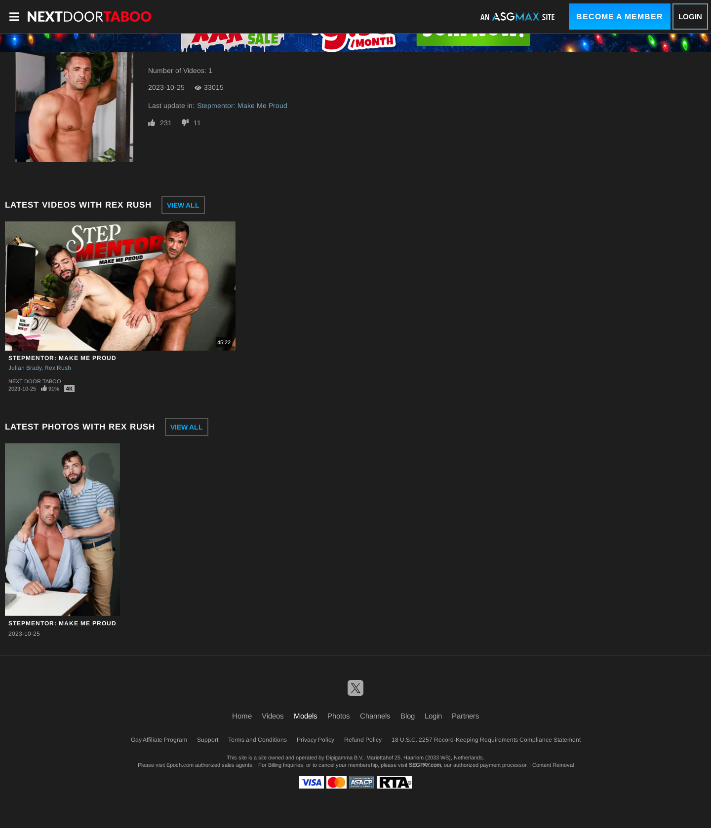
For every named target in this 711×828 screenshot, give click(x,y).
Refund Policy (363, 739)
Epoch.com (180, 765)
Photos (338, 716)
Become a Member (619, 16)
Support (207, 739)
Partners (465, 716)
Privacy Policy (315, 739)
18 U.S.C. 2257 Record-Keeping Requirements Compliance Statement (486, 739)
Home (242, 716)
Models (305, 716)
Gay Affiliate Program (159, 739)
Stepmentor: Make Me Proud (242, 105)
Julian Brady (24, 367)
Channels (375, 716)
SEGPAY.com (425, 765)
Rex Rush (57, 367)
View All (183, 205)
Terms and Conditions (257, 739)
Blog (407, 716)
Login (690, 16)
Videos (273, 716)
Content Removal (553, 765)
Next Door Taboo (34, 381)
